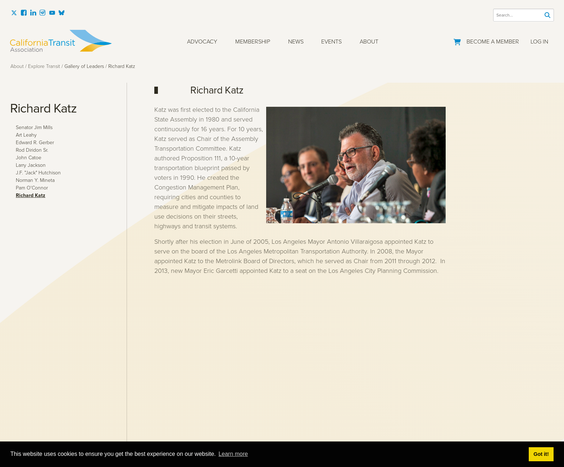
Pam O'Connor (32, 188)
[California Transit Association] (61, 41)
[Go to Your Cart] (457, 40)
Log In (539, 41)
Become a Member (493, 41)
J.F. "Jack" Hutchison (38, 173)
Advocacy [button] (202, 41)
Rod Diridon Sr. (32, 150)
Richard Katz (30, 195)
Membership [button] (252, 41)
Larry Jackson (31, 165)
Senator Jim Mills (34, 127)
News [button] (296, 41)
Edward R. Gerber (35, 142)
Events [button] (331, 41)
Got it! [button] (541, 454)
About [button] (369, 41)
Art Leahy (26, 135)
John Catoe (28, 157)
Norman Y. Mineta (35, 180)
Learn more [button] (233, 454)
